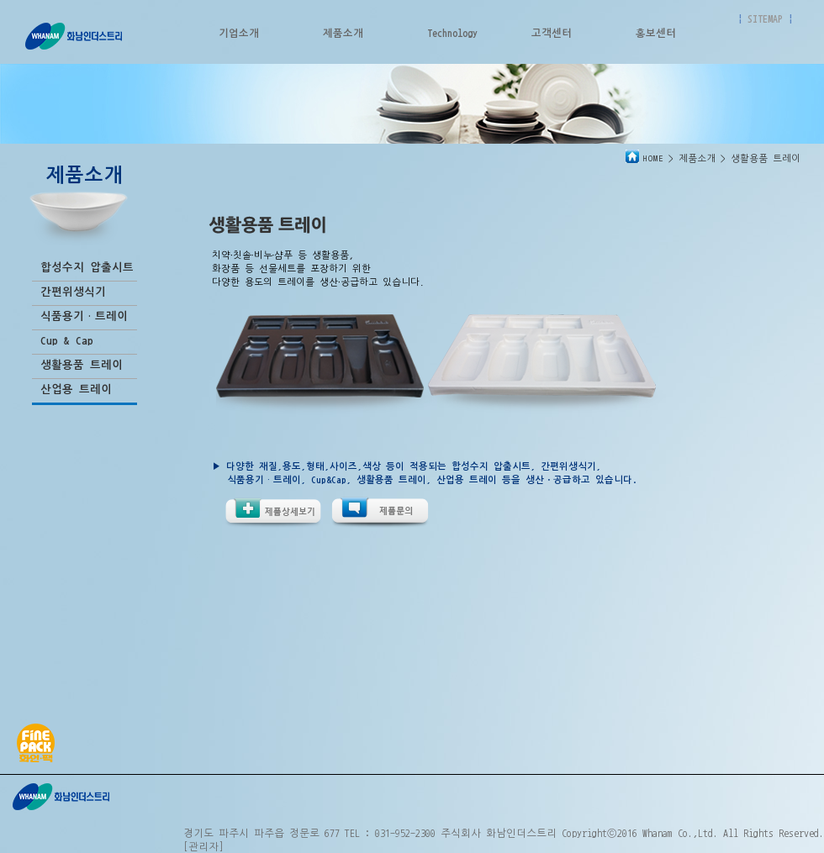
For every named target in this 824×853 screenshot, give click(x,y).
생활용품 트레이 (81, 365)
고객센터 (551, 33)
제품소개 (343, 33)
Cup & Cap (66, 340)
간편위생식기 (73, 292)
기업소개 (239, 33)
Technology (452, 33)
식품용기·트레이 (84, 316)
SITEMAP (765, 18)
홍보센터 (656, 33)
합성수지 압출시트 (87, 267)
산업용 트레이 (76, 389)
